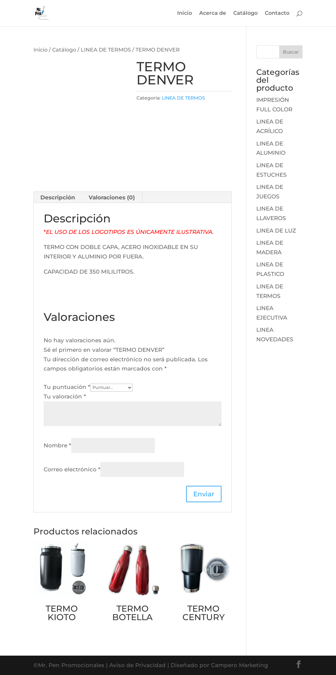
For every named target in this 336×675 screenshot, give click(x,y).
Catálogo (245, 13)
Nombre (57, 445)
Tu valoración (65, 396)
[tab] (58, 197)
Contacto (277, 13)
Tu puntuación (67, 387)
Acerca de (212, 13)
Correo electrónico (72, 469)
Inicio (184, 13)
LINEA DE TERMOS (106, 50)
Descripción (57, 197)
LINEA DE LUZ (276, 230)
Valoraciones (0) (112, 197)
